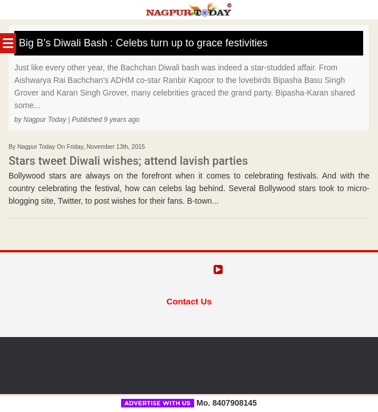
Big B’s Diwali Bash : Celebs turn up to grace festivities (143, 43)
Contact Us (188, 301)
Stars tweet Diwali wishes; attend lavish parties (128, 161)
